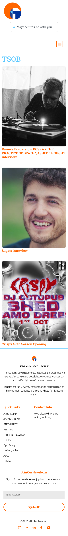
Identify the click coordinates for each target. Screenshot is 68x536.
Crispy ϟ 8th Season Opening (24, 344)
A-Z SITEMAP (10, 413)
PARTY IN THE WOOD (13, 434)
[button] (59, 44)
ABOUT (7, 455)
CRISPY (7, 440)
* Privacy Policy (10, 450)
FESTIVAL (8, 429)
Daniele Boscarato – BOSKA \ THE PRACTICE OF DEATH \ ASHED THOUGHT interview (33, 153)
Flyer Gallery (9, 445)
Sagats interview (15, 250)
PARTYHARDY (10, 424)
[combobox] (34, 27)
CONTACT (8, 461)
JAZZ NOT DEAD (11, 419)
